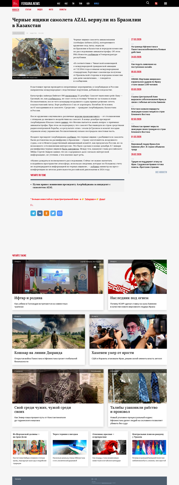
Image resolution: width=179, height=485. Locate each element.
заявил (64, 122)
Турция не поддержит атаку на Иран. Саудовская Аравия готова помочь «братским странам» (147, 164)
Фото (52, 10)
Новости (16, 10)
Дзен (101, 199)
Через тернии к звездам (66, 434)
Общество (33, 33)
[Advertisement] (89, 237)
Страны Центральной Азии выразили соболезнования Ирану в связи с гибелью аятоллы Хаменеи (148, 99)
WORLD (97, 3)
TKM (81, 3)
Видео (40, 10)
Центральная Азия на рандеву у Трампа (149, 435)
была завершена (70, 149)
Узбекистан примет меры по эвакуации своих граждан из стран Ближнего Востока (148, 129)
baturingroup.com (106, 482)
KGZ (66, 3)
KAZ (58, 3)
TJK (73, 3)
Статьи (29, 10)
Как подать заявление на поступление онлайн (143, 65)
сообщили (92, 54)
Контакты (18, 478)
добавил (95, 166)
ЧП (27, 33)
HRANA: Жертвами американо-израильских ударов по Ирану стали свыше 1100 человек (146, 82)
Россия (40, 33)
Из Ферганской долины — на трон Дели (27, 435)
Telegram (89, 199)
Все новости (161, 172)
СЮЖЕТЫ (64, 10)
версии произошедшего (87, 116)
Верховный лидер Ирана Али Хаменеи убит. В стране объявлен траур (148, 147)
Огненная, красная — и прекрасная (104, 435)
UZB (88, 3)
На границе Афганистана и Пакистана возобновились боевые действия (148, 49)
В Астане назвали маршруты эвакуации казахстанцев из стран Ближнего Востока (148, 111)
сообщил (71, 137)
